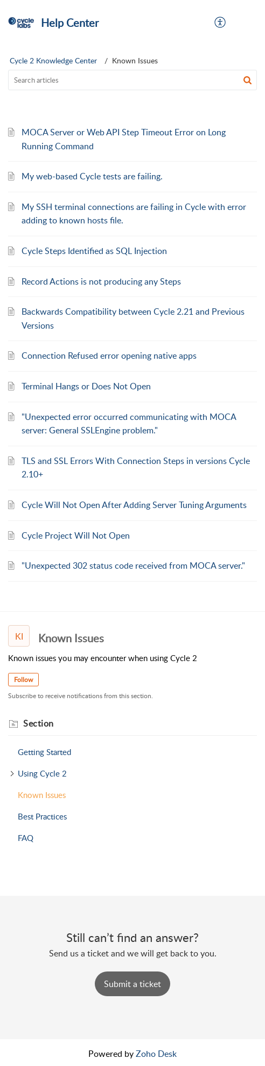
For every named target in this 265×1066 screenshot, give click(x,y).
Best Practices (42, 816)
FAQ (25, 837)
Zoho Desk (156, 1054)
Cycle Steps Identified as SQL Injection (94, 251)
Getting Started (44, 751)
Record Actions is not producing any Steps (101, 281)
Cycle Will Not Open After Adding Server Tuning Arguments (134, 505)
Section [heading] (38, 723)
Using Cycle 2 (42, 773)
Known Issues (42, 794)
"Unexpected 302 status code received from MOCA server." (133, 565)
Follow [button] (23, 679)
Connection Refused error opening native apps (109, 355)
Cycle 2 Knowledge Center (53, 60)
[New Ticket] (132, 984)
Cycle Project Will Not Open (76, 535)
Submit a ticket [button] (132, 984)
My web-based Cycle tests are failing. (92, 176)
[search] (132, 80)
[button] (220, 22)
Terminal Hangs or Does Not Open (86, 386)
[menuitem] (220, 22)
